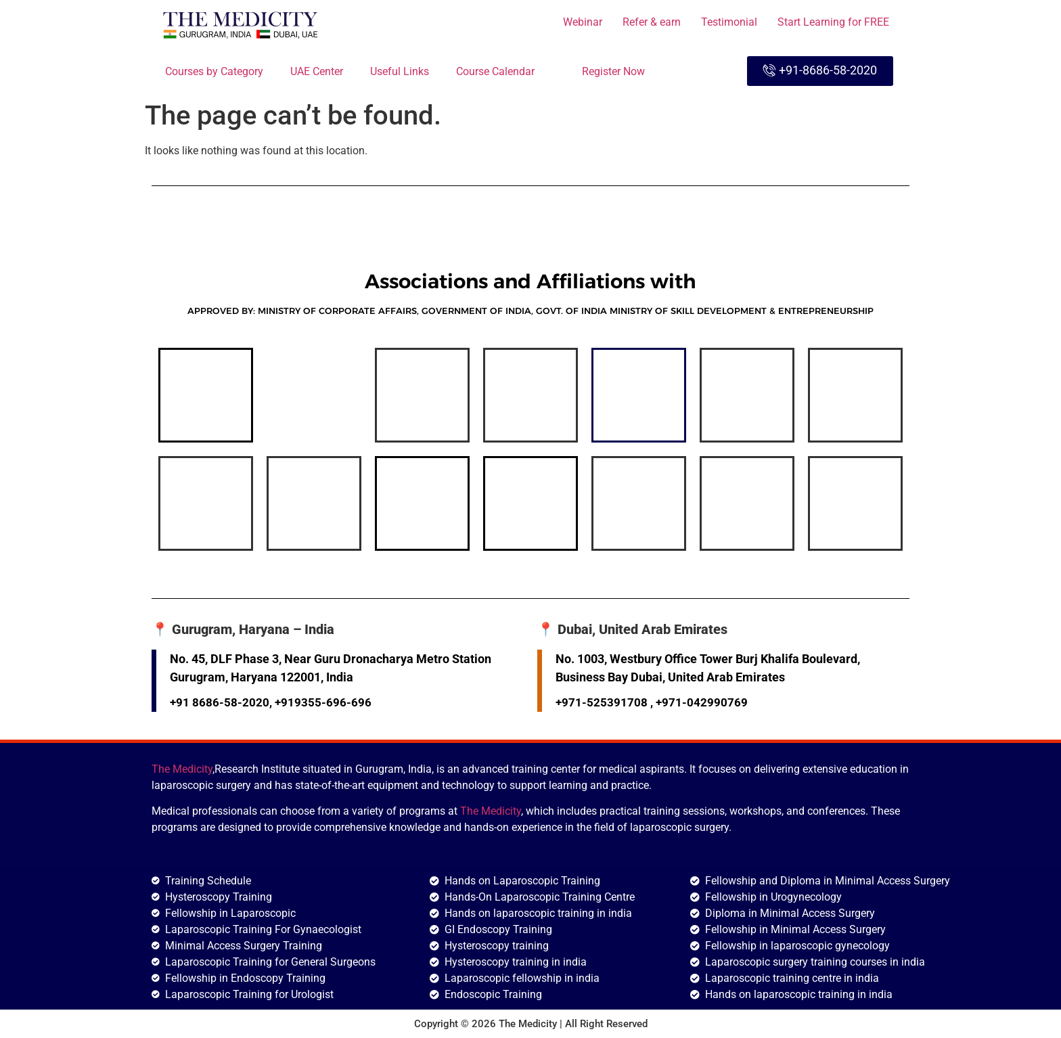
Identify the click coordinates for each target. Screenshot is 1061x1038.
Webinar (582, 22)
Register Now (613, 71)
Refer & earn (652, 22)
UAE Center (316, 71)
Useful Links (399, 71)
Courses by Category (214, 71)
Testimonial (729, 22)
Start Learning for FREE (833, 22)
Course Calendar (505, 70)
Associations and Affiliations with (530, 281)
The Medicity (182, 769)
